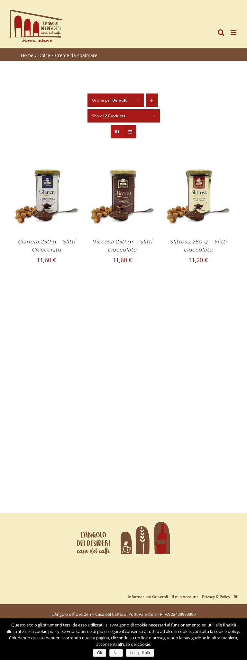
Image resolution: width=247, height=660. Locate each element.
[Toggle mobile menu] (234, 32)
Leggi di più (140, 653)
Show (108, 116)
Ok (99, 653)
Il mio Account (185, 596)
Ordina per (109, 100)
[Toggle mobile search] (221, 32)
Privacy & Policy (216, 596)
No (116, 653)
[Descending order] (152, 100)
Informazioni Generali (148, 596)
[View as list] (130, 131)
